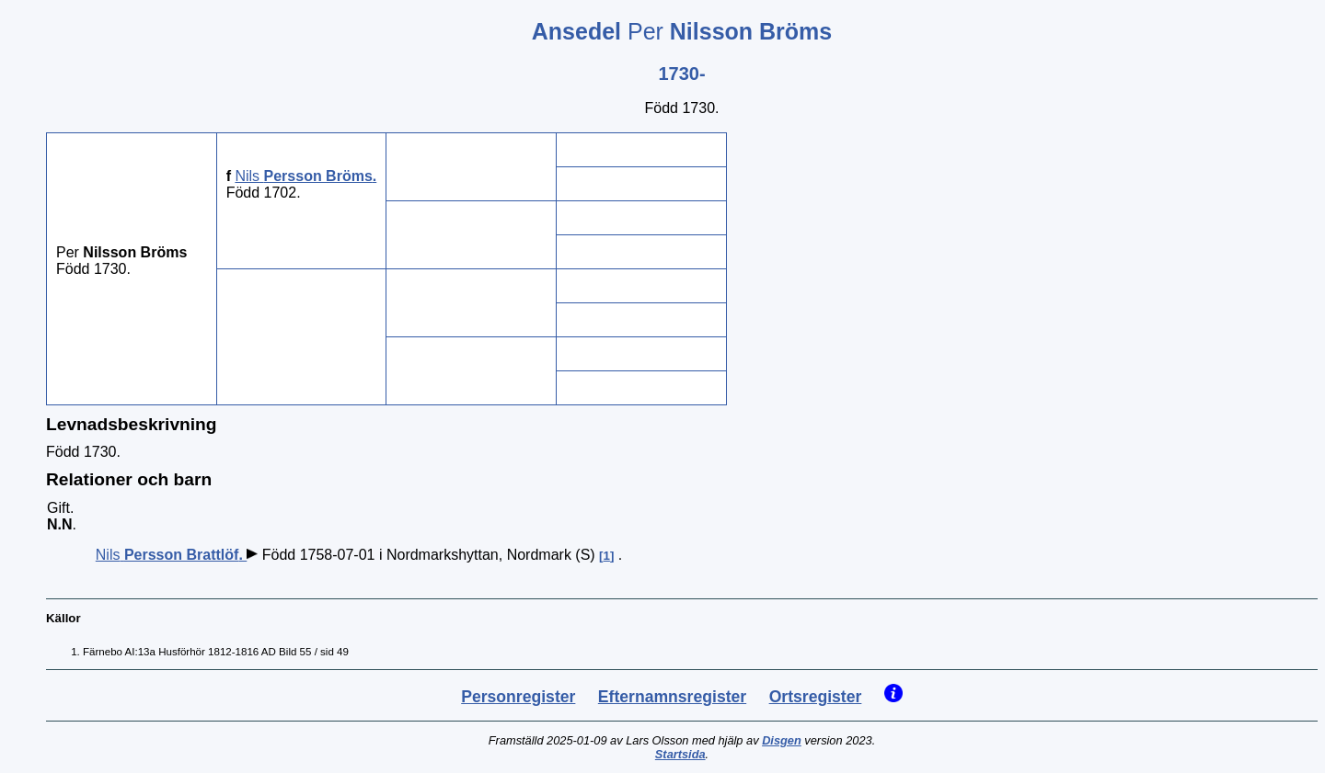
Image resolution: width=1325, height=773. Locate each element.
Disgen (781, 740)
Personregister (518, 697)
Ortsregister (815, 697)
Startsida (680, 754)
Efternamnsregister (672, 697)
